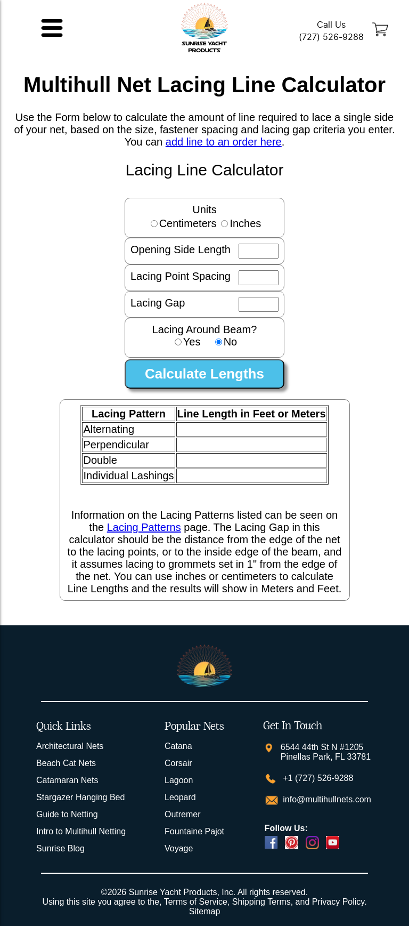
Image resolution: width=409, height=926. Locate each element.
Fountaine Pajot (194, 831)
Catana (178, 746)
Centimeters (188, 223)
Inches (245, 223)
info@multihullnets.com (326, 799)
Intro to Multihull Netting (81, 831)
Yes (192, 342)
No (231, 342)
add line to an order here (224, 142)
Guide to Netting (67, 814)
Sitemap (204, 911)
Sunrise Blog (60, 848)
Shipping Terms (261, 901)
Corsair (178, 763)
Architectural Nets (69, 746)
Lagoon (179, 780)
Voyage (179, 848)
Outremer (183, 814)
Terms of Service (195, 901)
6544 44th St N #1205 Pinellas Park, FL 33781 (326, 752)
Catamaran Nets (67, 780)
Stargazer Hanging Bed (80, 797)
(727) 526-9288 (331, 37)
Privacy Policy (338, 901)
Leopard (180, 797)
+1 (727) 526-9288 (317, 778)
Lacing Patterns (144, 527)
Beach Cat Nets (66, 763)
